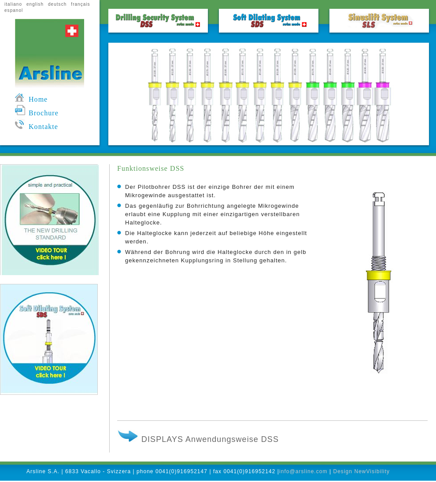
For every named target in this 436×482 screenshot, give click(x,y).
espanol (13, 10)
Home (31, 99)
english (35, 4)
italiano (13, 4)
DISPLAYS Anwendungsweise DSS (198, 439)
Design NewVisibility (361, 471)
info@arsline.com (303, 471)
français (80, 4)
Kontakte (36, 126)
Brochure (37, 113)
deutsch (57, 4)
